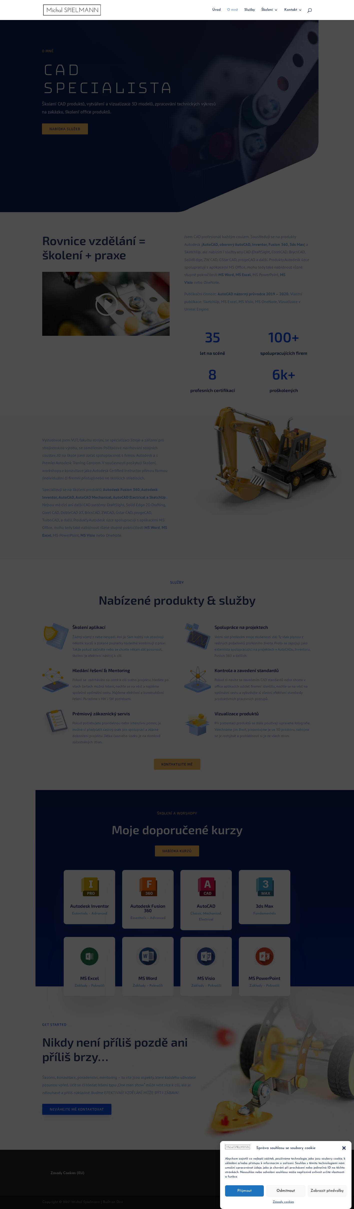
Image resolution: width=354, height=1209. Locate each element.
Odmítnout (286, 1191)
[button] (344, 1148)
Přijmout (244, 1191)
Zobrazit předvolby (327, 1191)
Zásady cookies (283, 1202)
